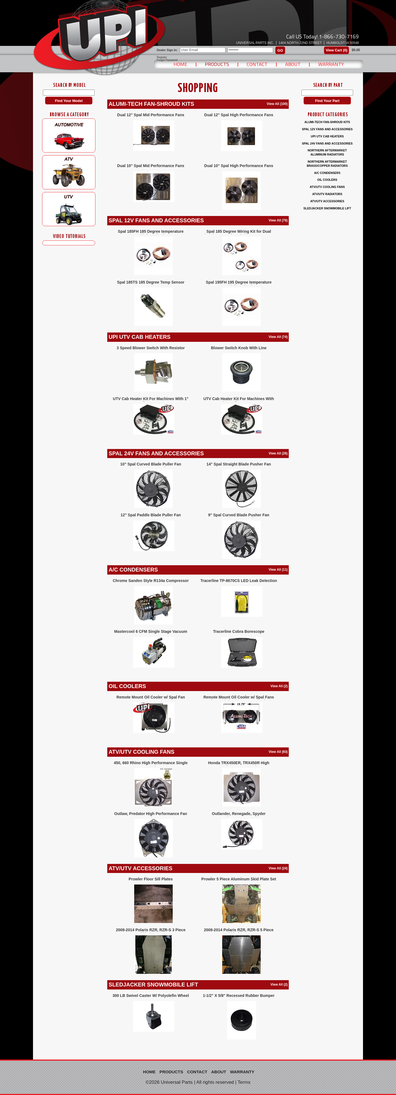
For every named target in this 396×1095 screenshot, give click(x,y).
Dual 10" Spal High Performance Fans (238, 165)
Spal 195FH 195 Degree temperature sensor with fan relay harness (239, 284)
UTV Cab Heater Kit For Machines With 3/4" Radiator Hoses (239, 401)
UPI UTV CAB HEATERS (139, 337)
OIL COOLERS (127, 686)
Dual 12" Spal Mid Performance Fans (150, 115)
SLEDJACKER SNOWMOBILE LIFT (153, 985)
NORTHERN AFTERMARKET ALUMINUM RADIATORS (327, 152)
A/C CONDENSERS (133, 570)
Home (180, 64)
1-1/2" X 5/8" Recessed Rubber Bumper (239, 995)
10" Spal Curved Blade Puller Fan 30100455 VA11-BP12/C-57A (150, 466)
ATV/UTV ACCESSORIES (140, 868)
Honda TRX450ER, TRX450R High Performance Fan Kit (239, 765)
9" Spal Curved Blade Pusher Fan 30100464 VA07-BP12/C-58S (238, 517)
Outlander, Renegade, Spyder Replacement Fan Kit (238, 815)
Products (217, 64)
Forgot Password (167, 60)
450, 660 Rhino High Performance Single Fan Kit (151, 765)
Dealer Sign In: (167, 50)
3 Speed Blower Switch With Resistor (151, 348)
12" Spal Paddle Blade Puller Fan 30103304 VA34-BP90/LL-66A (150, 517)
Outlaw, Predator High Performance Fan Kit (150, 815)
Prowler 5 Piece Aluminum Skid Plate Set (238, 879)
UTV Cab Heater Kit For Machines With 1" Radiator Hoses (151, 401)
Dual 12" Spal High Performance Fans (238, 115)
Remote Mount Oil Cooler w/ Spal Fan (151, 697)
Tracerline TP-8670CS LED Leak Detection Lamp (238, 582)
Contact (257, 64)
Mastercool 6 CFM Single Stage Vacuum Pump (150, 633)
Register (162, 57)
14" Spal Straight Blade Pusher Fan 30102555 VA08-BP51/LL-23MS (239, 466)
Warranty (331, 64)
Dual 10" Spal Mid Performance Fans (150, 165)
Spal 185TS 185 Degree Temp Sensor (151, 282)
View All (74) (278, 337)
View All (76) (278, 220)
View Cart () (336, 50)
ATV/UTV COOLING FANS (141, 752)
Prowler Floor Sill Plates (151, 879)
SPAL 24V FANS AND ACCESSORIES (156, 453)
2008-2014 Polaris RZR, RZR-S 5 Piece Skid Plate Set (239, 932)
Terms (244, 1082)
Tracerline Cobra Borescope (239, 631)
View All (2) (279, 686)
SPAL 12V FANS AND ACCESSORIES (156, 220)
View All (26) (278, 453)
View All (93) (278, 752)
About (293, 64)
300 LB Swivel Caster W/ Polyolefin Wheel (150, 995)
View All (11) (278, 570)
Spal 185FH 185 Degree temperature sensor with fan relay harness (151, 233)
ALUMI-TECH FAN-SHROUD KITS (151, 104)
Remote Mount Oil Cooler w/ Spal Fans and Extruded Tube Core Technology (239, 699)
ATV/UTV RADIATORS (327, 194)
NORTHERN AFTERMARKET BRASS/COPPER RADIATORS (327, 163)
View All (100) (277, 104)
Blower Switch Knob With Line (238, 348)
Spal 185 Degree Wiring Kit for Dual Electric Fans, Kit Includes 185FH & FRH (239, 233)
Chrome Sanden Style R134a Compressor (151, 580)
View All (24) (278, 868)
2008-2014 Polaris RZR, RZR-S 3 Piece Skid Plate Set (151, 932)
